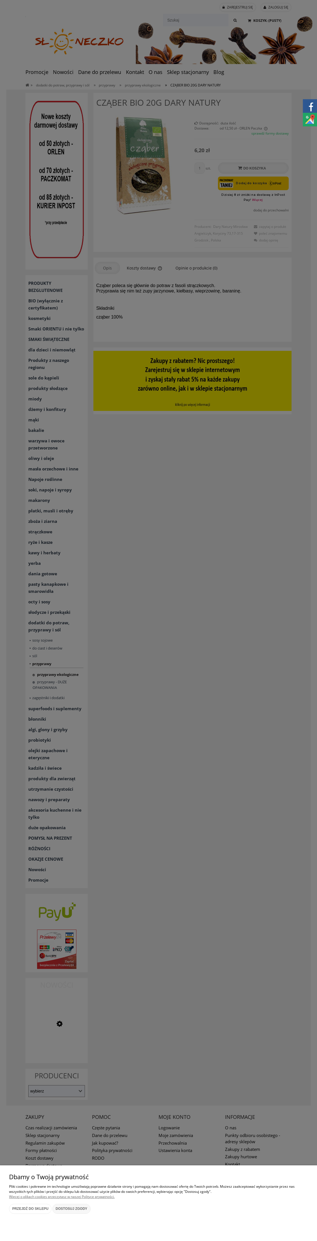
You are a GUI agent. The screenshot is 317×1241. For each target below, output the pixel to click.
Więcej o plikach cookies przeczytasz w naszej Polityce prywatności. (62, 1196)
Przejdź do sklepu (30, 1209)
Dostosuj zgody (71, 1209)
